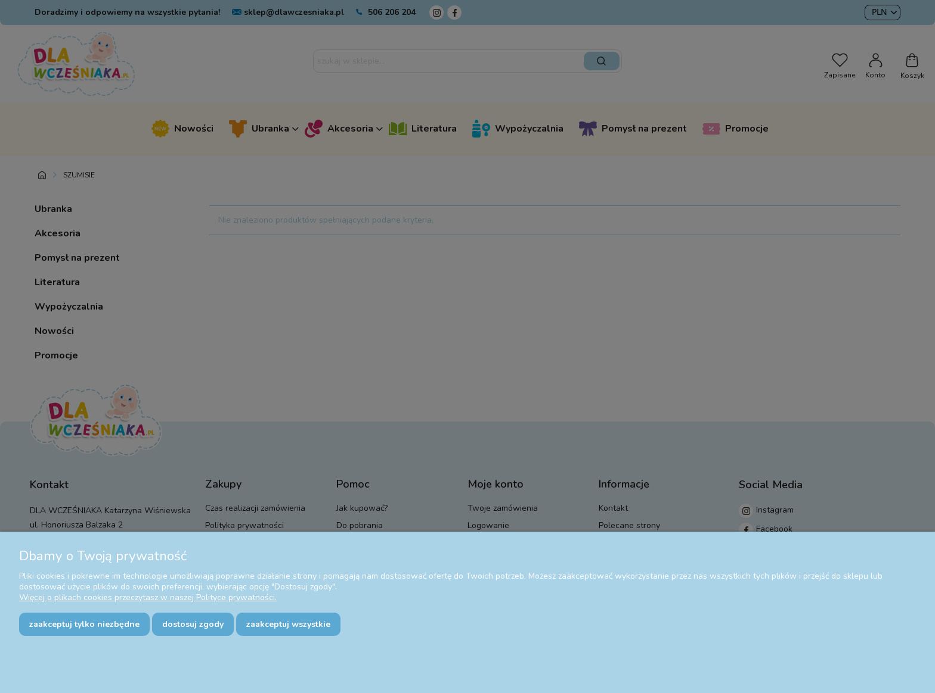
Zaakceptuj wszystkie (288, 624)
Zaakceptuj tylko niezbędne (84, 624)
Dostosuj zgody (193, 624)
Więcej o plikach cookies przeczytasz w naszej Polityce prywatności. (148, 597)
